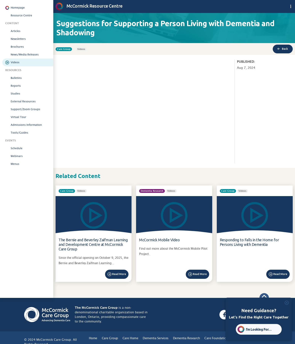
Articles (15, 31)
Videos (15, 62)
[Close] (287, 303)
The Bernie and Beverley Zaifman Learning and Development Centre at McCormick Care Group (93, 244)
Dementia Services (155, 338)
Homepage (18, 7)
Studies (15, 93)
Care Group (110, 338)
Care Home (130, 338)
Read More (119, 274)
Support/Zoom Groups (25, 109)
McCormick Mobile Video (159, 240)
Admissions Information (26, 124)
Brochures (17, 46)
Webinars (17, 156)
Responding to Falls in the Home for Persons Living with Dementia (249, 242)
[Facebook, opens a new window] (224, 314)
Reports (16, 85)
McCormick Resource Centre (89, 5)
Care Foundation (216, 338)
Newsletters (18, 38)
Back (282, 48)
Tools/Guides (19, 132)
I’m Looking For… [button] (259, 329)
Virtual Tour (18, 117)
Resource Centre (21, 15)
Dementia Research (186, 338)
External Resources (23, 101)
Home (93, 338)
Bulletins (16, 77)
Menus (15, 163)
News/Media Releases (25, 54)
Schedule (16, 148)
